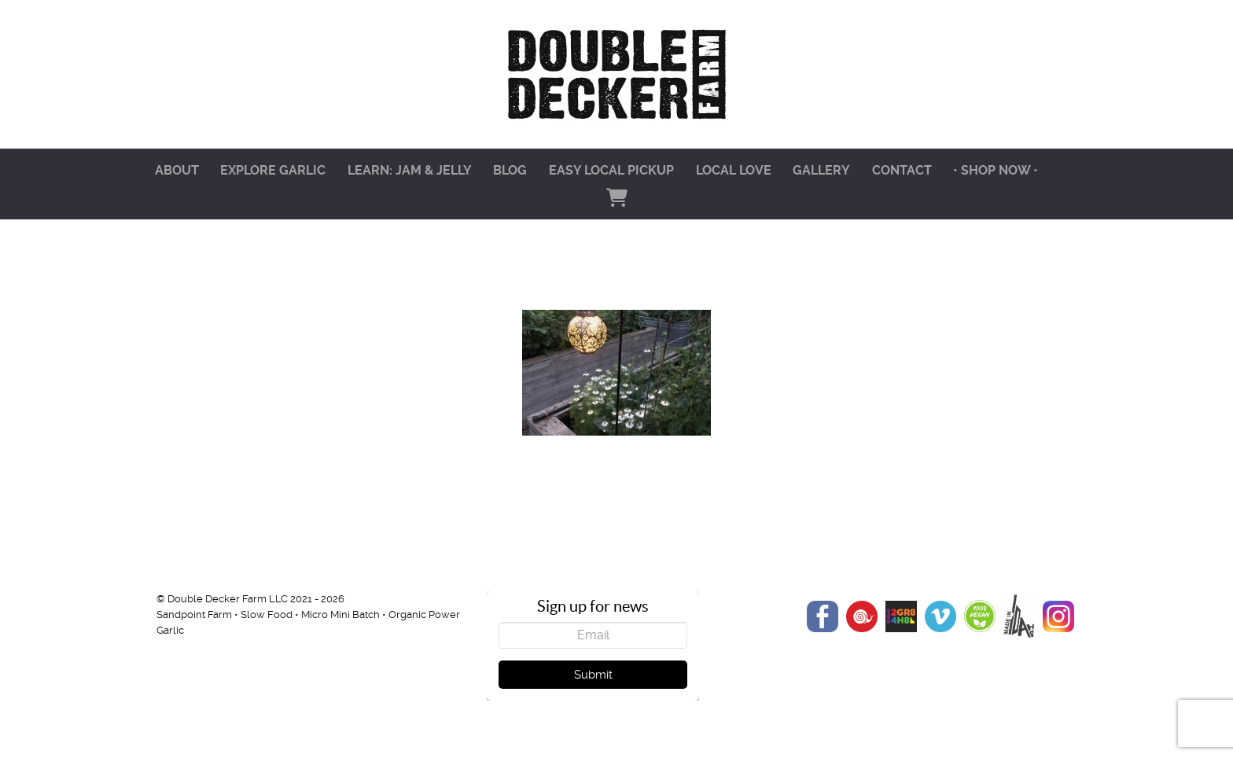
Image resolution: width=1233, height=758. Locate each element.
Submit (593, 675)
